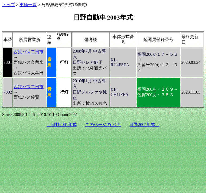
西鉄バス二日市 (29, 52)
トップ (8, 4)
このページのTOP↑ (103, 124)
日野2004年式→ (144, 124)
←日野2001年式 (62, 124)
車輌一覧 (28, 4)
